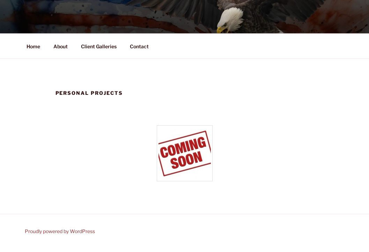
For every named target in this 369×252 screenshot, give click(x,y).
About (60, 46)
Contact (139, 46)
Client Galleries (99, 46)
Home (33, 46)
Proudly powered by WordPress (60, 231)
